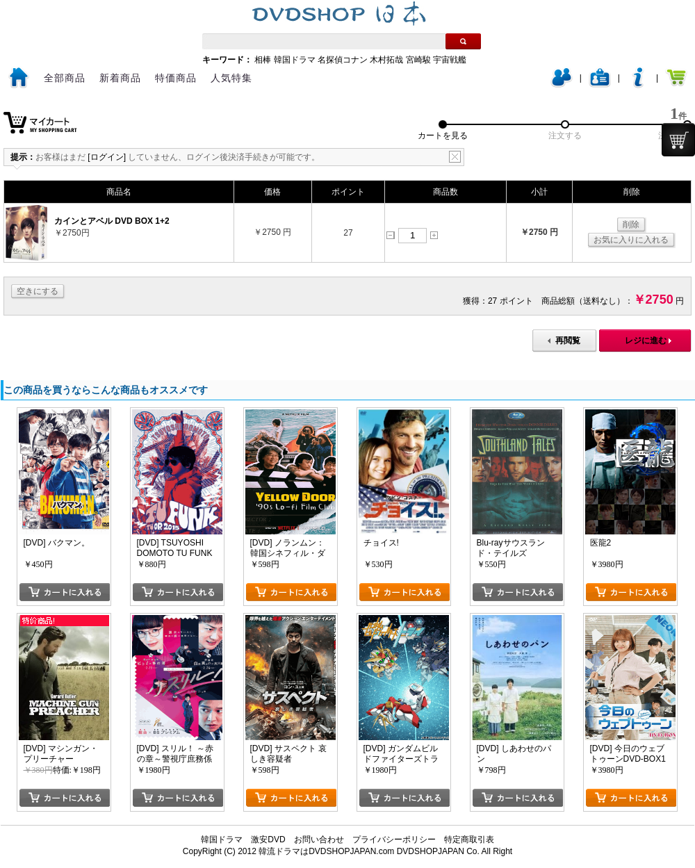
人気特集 (231, 77)
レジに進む (646, 340)
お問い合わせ (319, 839)
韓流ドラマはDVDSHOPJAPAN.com (326, 851)
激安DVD (268, 839)
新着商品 (120, 77)
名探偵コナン (343, 60)
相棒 (262, 60)
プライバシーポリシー (394, 839)
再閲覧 (567, 340)
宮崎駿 (418, 60)
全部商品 (64, 77)
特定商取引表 (469, 839)
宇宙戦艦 (449, 60)
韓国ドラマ (295, 60)
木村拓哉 (386, 60)
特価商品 (176, 77)
